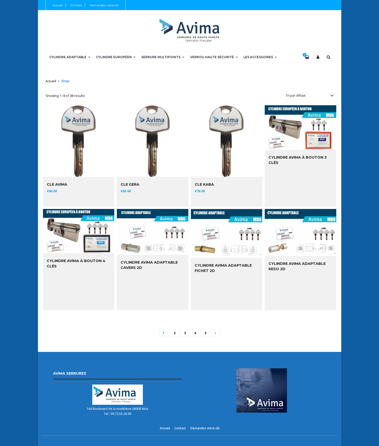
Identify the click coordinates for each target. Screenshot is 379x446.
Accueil (58, 5)
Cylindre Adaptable (67, 57)
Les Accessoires (258, 57)
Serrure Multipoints (161, 57)
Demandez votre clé (104, 5)
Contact (76, 5)
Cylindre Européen (114, 57)
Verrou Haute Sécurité (212, 57)
